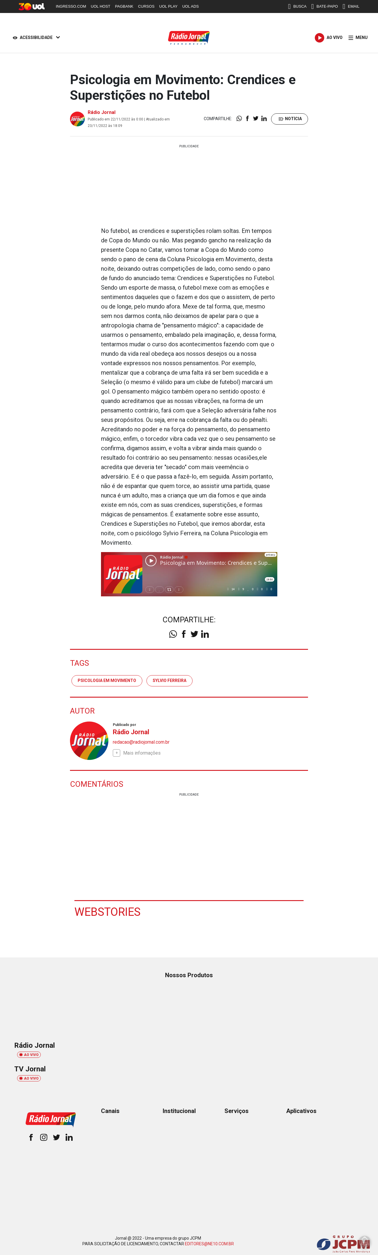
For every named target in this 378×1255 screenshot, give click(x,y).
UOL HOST (100, 6)
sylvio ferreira (169, 680)
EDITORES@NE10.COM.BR (209, 1243)
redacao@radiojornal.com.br (141, 742)
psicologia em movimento (107, 680)
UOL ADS (190, 6)
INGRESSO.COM (71, 6)
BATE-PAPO (324, 6)
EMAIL (351, 6)
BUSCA (297, 6)
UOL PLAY (168, 6)
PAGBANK (124, 6)
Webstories (107, 911)
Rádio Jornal (101, 112)
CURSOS (146, 6)
